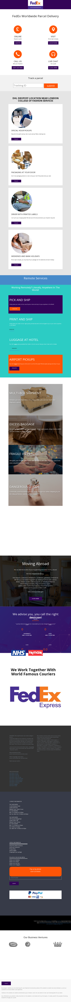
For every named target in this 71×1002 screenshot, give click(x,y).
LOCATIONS (53, 43)
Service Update (12, 850)
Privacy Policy (12, 849)
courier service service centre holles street (18, 754)
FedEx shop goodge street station (16, 756)
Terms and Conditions (14, 847)
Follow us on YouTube (14, 863)
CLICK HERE (53, 68)
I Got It (6, 983)
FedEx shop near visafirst (14, 761)
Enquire (16, 139)
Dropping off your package (15, 852)
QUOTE (17, 43)
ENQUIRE (14, 308)
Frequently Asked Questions (16, 845)
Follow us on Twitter (14, 861)
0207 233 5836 (18, 68)
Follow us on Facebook (14, 860)
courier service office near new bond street (18, 758)
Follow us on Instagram (14, 865)
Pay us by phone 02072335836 (35, 870)
